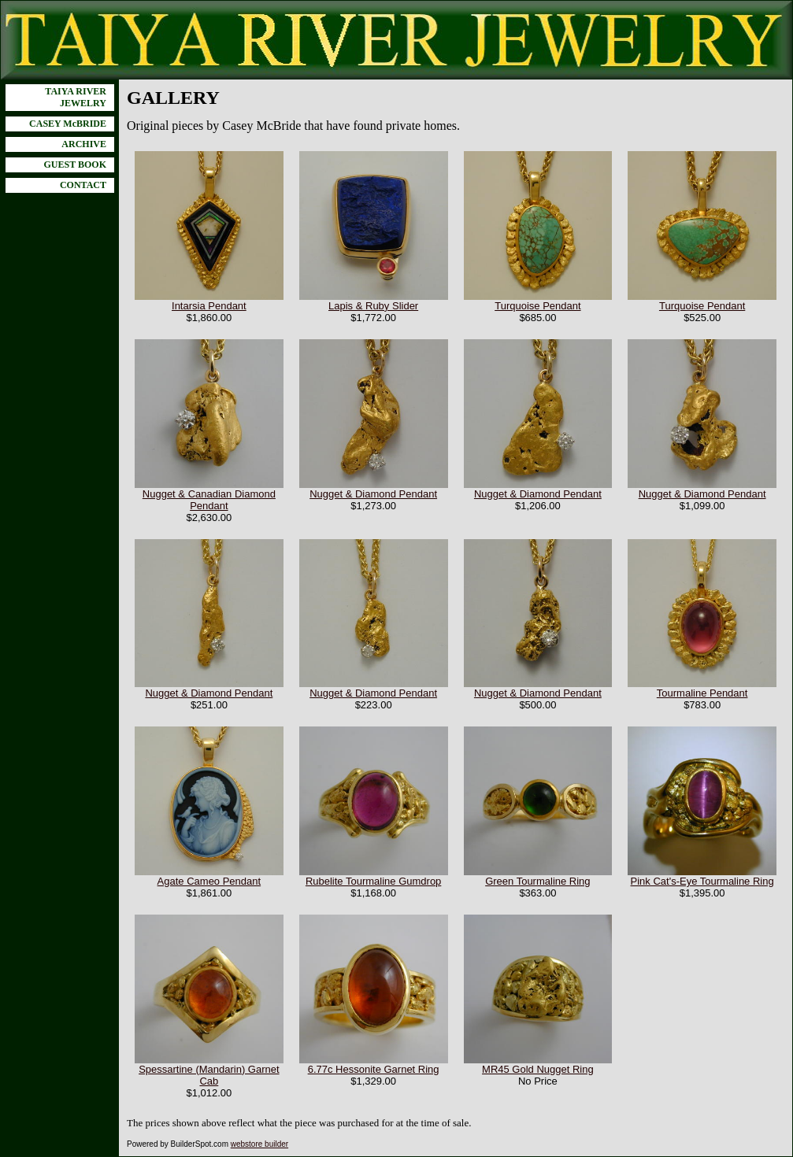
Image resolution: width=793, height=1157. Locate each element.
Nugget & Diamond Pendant (373, 494)
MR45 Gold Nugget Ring (538, 1069)
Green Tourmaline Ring (537, 881)
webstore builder (259, 1144)
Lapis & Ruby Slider (373, 306)
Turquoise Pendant (537, 306)
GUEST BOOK (75, 164)
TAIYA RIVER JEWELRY (75, 97)
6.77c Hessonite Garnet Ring (373, 1069)
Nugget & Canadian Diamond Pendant (209, 500)
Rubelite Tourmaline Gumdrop (373, 881)
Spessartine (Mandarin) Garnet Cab (209, 1075)
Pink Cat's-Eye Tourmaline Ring (702, 881)
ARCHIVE (83, 144)
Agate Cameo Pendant (209, 881)
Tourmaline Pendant (702, 693)
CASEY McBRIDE (67, 123)
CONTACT (83, 184)
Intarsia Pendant (209, 306)
